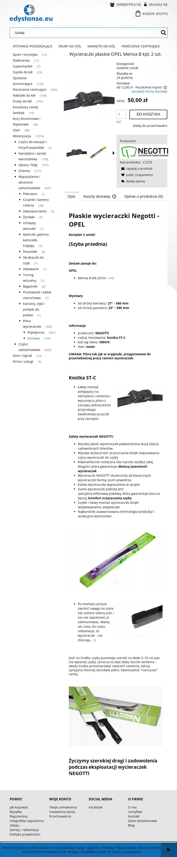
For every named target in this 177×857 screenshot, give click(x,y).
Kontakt (134, 816)
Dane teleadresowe (142, 821)
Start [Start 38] (16, 130)
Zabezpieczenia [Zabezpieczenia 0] (34, 211)
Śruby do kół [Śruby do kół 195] (22, 101)
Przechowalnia (60, 816)
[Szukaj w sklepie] (85, 33)
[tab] (72, 196)
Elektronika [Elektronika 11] (21, 60)
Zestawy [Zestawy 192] (34, 338)
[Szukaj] (163, 33)
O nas (132, 807)
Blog (131, 825)
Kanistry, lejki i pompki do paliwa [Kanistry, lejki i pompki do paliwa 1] (34, 309)
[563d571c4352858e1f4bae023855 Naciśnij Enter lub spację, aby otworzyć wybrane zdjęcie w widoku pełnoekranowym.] (89, 100)
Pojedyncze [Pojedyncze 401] (36, 332)
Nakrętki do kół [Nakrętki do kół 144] (24, 95)
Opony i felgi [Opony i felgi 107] (28, 165)
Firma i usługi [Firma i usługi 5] (23, 361)
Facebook (96, 807)
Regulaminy (19, 816)
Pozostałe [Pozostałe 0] (30, 251)
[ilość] (121, 114)
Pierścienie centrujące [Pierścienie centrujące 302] (29, 89)
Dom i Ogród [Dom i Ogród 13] (22, 355)
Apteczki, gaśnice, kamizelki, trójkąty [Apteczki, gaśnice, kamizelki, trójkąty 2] (36, 240)
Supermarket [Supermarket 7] (22, 66)
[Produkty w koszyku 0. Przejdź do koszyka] (152, 14)
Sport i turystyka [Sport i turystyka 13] (25, 54)
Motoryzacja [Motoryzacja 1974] (22, 136)
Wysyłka (16, 812)
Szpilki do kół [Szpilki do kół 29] (22, 72)
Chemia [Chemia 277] (24, 171)
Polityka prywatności (25, 834)
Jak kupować (19, 807)
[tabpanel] (115, 494)
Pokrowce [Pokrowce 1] (30, 194)
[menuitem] (32, 46)
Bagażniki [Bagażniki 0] (30, 286)
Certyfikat (135, 812)
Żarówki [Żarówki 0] (29, 217)
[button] (114, 153)
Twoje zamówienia (63, 807)
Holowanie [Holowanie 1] (31, 269)
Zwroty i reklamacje (24, 830)
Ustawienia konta (62, 812)
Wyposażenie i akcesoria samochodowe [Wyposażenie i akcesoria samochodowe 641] (29, 182)
